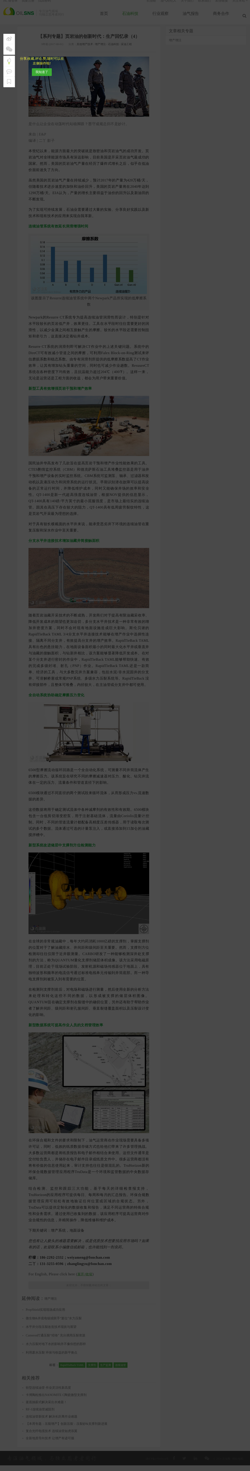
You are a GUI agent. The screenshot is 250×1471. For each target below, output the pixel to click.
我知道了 (41, 72)
